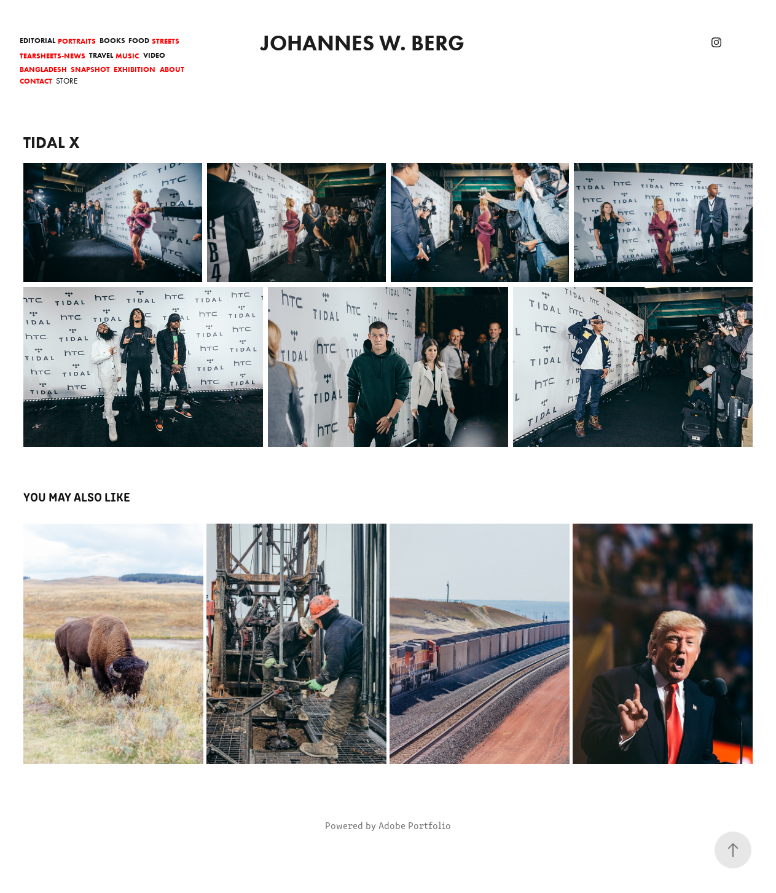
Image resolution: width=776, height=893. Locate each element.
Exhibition (134, 69)
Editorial (37, 40)
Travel (101, 55)
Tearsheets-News (52, 55)
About (172, 69)
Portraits (77, 40)
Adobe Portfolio (414, 825)
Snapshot (90, 69)
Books (112, 40)
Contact (36, 80)
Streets (165, 40)
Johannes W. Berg (362, 43)
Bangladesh (43, 69)
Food (138, 40)
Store (66, 80)
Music (127, 55)
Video (154, 55)
